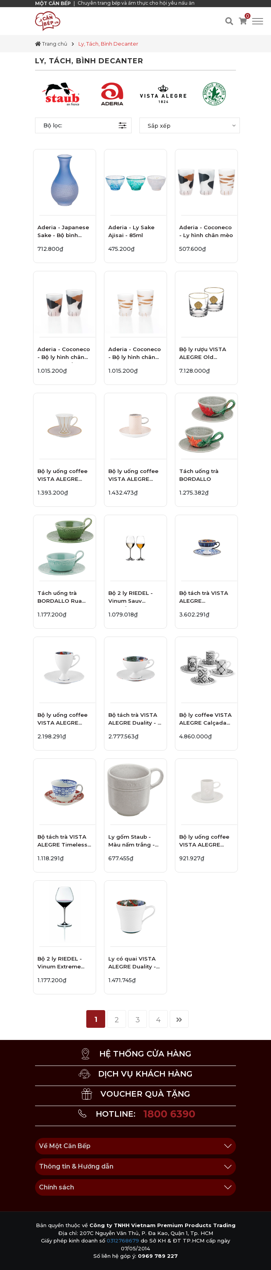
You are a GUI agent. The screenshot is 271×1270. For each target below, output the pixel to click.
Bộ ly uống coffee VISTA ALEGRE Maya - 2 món (133, 476)
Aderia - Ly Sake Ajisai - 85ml (131, 231)
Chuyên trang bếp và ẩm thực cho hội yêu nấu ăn (136, 3)
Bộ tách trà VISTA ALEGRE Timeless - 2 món (64, 842)
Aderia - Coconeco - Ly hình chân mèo (206, 231)
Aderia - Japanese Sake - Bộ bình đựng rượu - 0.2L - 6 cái (63, 232)
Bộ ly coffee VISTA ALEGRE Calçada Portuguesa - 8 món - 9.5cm (205, 720)
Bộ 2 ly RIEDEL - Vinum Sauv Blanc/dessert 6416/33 (130, 598)
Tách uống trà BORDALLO (199, 475)
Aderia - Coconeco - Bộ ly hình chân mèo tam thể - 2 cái (64, 354)
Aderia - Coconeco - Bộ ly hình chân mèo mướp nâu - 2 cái (134, 354)
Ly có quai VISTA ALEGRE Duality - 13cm (132, 963)
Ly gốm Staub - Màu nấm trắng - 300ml (131, 842)
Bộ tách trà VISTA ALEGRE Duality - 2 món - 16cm (134, 720)
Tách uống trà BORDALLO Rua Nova (59, 598)
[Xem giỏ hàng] (243, 21)
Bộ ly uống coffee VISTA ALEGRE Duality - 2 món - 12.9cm (62, 720)
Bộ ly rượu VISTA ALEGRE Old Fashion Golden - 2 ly (206, 354)
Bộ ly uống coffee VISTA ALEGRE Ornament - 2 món (205, 842)
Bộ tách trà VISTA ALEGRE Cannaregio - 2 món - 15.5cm (203, 598)
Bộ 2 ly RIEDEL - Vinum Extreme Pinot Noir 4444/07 (59, 963)
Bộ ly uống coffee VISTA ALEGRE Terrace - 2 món (62, 476)
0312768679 (123, 1240)
